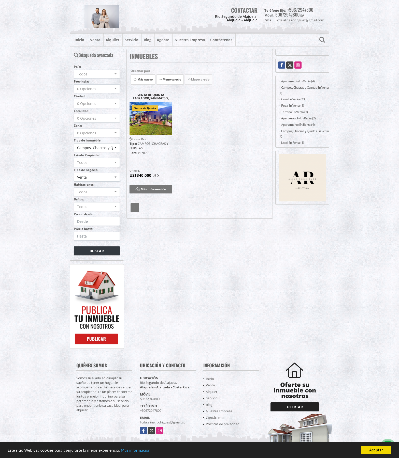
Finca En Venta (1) (292, 105)
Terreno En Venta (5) (294, 112)
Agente (163, 39)
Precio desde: (84, 214)
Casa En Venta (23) (293, 99)
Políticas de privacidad (222, 424)
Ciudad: (80, 96)
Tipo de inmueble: (87, 140)
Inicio (79, 39)
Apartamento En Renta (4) (298, 124)
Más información (135, 450)
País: (77, 67)
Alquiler (112, 39)
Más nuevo (143, 79)
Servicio (131, 39)
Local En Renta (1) (292, 142)
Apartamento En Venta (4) (298, 81)
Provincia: (81, 81)
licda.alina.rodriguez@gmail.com (164, 422)
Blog (147, 39)
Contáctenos (221, 39)
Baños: (79, 199)
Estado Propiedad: (87, 155)
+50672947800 (300, 9)
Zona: (78, 125)
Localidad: (81, 111)
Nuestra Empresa (190, 39)
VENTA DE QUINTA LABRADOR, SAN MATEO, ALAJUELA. (150, 96)
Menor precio (170, 79)
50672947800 (287, 14)
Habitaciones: (84, 184)
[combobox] (97, 74)
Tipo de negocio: (86, 170)
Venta (95, 39)
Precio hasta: (83, 229)
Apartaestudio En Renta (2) (298, 118)
